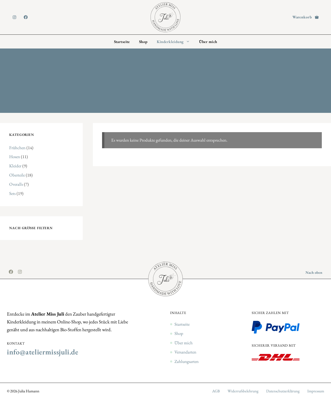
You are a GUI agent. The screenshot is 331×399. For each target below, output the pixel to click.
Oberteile (17, 175)
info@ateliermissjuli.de (42, 352)
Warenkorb (302, 17)
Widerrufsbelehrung (243, 390)
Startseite (122, 41)
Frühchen (17, 148)
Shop (143, 41)
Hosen (14, 157)
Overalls (16, 184)
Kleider (15, 166)
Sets (12, 193)
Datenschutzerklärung (283, 390)
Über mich (208, 41)
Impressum (315, 390)
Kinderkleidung (175, 41)
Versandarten (185, 352)
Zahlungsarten (186, 361)
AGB (216, 390)
